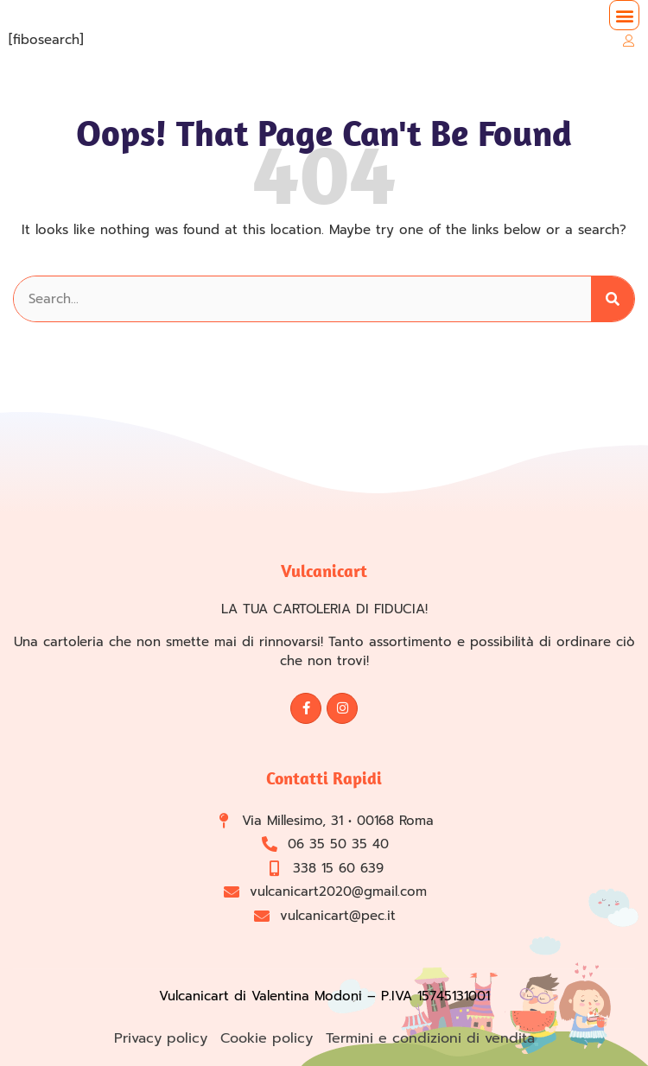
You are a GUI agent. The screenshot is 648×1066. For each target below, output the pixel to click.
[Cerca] (612, 299)
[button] (624, 15)
